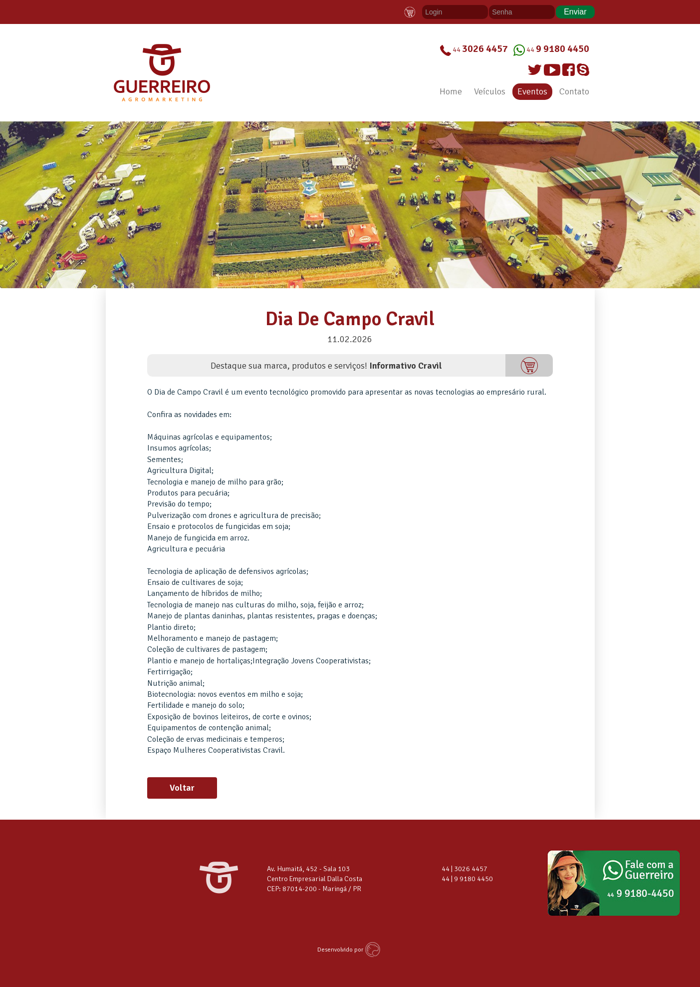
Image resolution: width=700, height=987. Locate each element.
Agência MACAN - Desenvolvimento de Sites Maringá (374, 949)
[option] (350, 204)
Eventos (532, 91)
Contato (574, 91)
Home (451, 91)
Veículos (489, 91)
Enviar (575, 11)
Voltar (182, 787)
